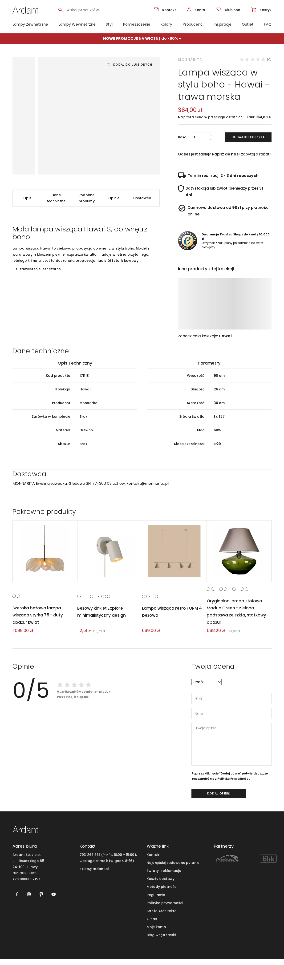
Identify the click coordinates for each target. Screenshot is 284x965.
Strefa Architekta (162, 917)
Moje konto (156, 933)
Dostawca (142, 198)
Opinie (113, 198)
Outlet (248, 24)
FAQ (268, 24)
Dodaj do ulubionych (132, 65)
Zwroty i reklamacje (164, 877)
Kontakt (154, 861)
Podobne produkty (87, 198)
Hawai (225, 336)
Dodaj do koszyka (248, 137)
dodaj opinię (218, 800)
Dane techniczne (56, 198)
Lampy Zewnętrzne (30, 24)
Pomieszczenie (136, 24)
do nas (232, 154)
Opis (27, 198)
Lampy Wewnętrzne (77, 24)
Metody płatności (162, 893)
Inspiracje (222, 24)
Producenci (193, 24)
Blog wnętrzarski (161, 941)
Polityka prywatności (165, 909)
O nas (152, 925)
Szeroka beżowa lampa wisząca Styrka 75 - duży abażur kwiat (38, 621)
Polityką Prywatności (233, 785)
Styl (109, 24)
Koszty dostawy (160, 885)
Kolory (166, 24)
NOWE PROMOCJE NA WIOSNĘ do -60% (140, 38)
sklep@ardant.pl (94, 875)
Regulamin (156, 901)
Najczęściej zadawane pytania (173, 869)
